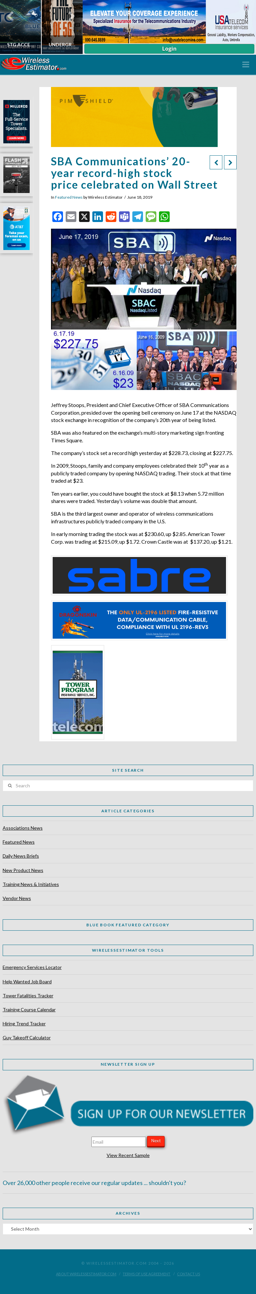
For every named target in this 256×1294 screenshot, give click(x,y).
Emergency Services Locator (32, 967)
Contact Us (188, 1274)
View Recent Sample (128, 1155)
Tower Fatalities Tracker (28, 995)
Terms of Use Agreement (146, 1274)
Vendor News (17, 898)
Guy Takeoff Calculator (27, 1037)
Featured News (69, 197)
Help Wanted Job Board (27, 981)
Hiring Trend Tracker (24, 1023)
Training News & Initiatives (31, 884)
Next (156, 1140)
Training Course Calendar (29, 1009)
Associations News (23, 828)
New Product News (23, 870)
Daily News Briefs (21, 856)
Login (169, 48)
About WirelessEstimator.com (86, 1274)
